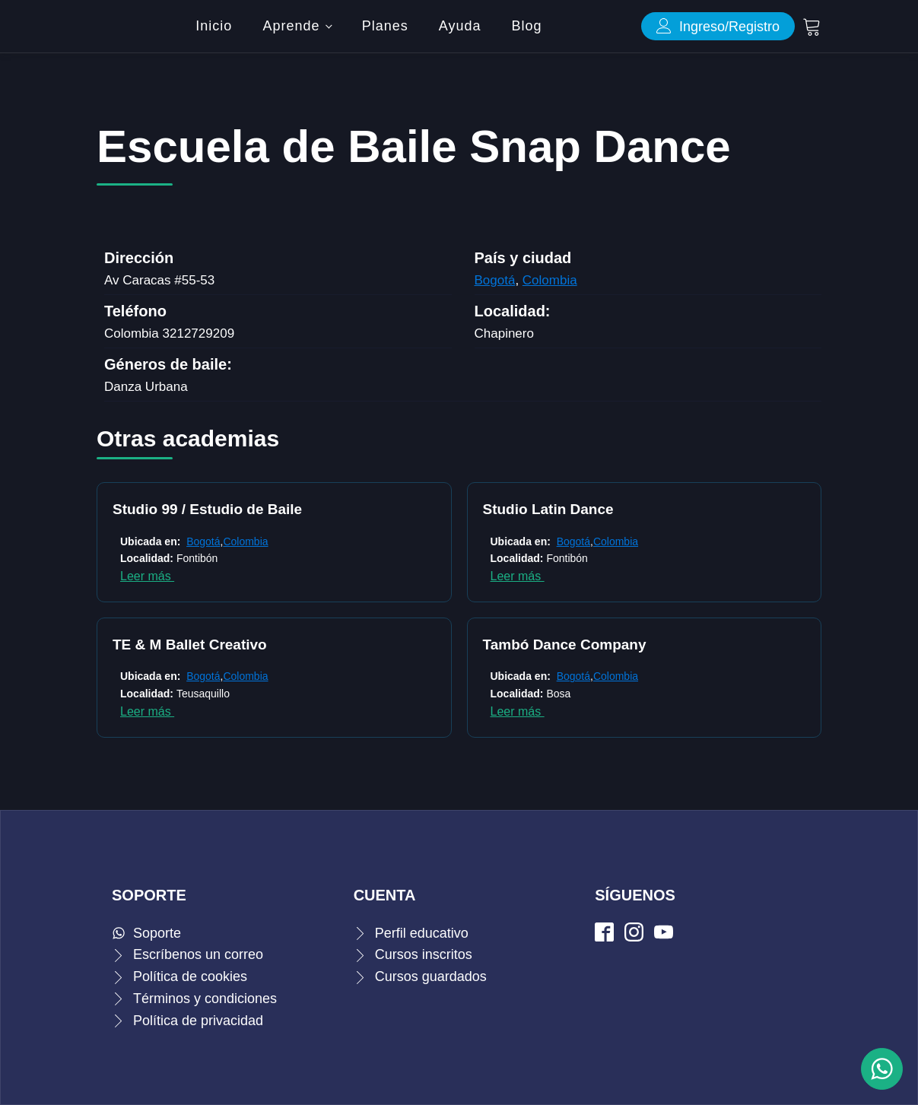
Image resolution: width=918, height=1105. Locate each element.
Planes (385, 25)
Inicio (213, 25)
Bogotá (495, 280)
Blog (527, 25)
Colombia (550, 280)
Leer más (147, 576)
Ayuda (460, 25)
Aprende (290, 25)
